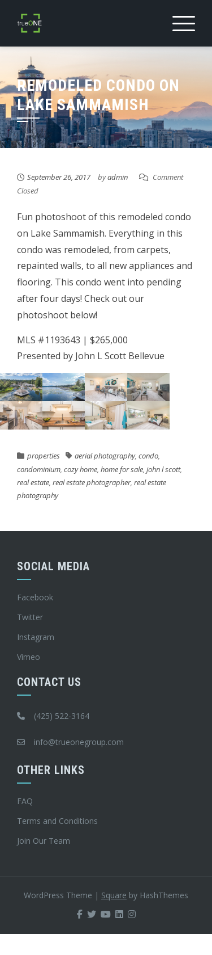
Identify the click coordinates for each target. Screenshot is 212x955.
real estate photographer (92, 482)
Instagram (35, 637)
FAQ (25, 801)
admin (117, 177)
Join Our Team (43, 840)
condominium (38, 469)
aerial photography (105, 456)
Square (114, 895)
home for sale (122, 469)
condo (148, 456)
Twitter (30, 617)
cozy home (80, 469)
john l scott (163, 469)
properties (43, 456)
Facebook (35, 597)
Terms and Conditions (57, 820)
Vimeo (28, 656)
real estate (33, 482)
